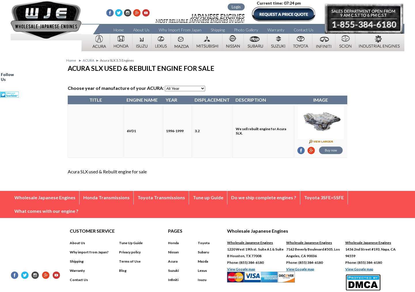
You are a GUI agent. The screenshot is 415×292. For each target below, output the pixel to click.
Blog (123, 270)
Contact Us (304, 29)
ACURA (88, 60)
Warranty (275, 29)
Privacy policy (130, 252)
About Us (141, 29)
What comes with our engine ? (46, 211)
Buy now (331, 150)
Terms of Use (130, 261)
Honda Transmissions (106, 197)
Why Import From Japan (180, 29)
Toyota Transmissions (161, 197)
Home (119, 29)
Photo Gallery (246, 29)
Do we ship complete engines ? (263, 197)
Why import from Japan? (89, 252)
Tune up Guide (208, 197)
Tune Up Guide (131, 243)
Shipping (218, 29)
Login (236, 7)
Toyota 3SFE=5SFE (324, 197)
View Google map (241, 269)
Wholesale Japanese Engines (45, 197)
